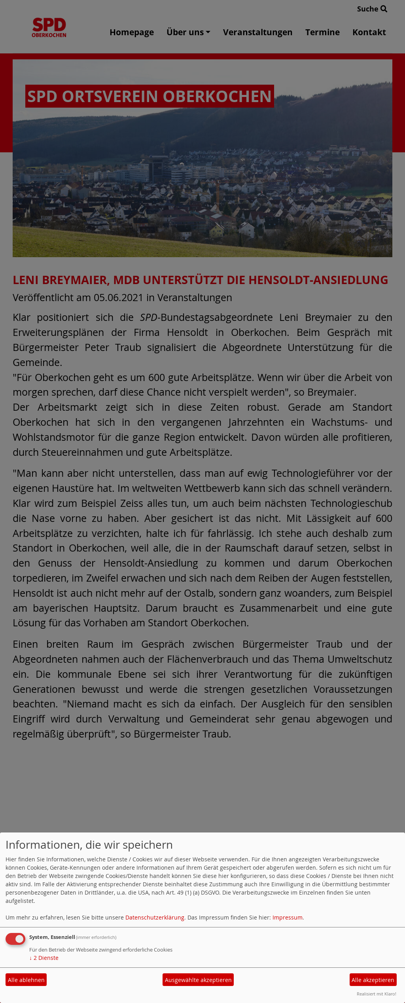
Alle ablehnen (26, 980)
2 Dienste (44, 957)
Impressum (288, 917)
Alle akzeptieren (373, 980)
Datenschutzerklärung (154, 917)
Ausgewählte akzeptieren (198, 980)
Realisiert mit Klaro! (376, 994)
